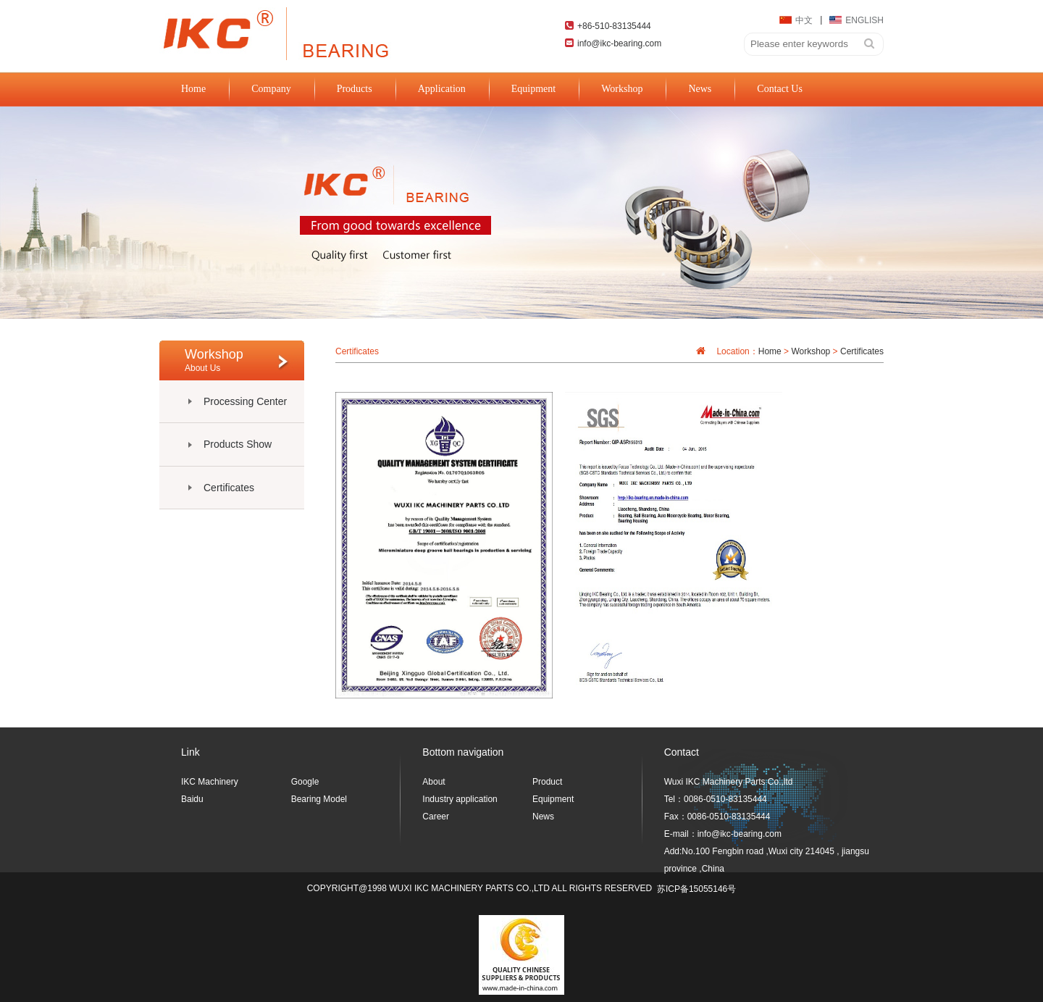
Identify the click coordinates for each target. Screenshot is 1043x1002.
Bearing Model (319, 799)
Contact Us (780, 93)
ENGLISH (856, 20)
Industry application (459, 799)
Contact (681, 752)
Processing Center (245, 401)
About (433, 782)
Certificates (229, 487)
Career (435, 816)
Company (270, 93)
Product (547, 782)
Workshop (621, 93)
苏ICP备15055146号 (696, 889)
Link (190, 752)
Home (193, 93)
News (699, 93)
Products (354, 93)
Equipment (533, 93)
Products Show (238, 444)
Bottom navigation (462, 752)
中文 (796, 20)
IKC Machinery (209, 782)
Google (305, 782)
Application (442, 93)
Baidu (192, 799)
